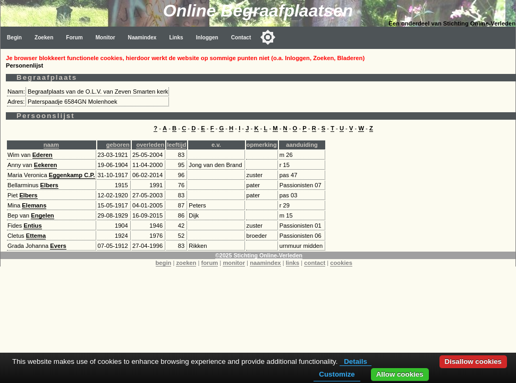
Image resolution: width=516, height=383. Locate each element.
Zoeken (44, 37)
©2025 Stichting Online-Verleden (258, 255)
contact (314, 263)
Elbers (49, 185)
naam (51, 144)
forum (209, 263)
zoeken (186, 263)
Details (355, 361)
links (293, 263)
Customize (336, 374)
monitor (234, 263)
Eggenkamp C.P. (72, 175)
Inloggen (207, 37)
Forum (74, 37)
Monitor (105, 37)
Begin (14, 37)
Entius (32, 225)
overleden (150, 144)
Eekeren (45, 165)
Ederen (42, 155)
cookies (341, 263)
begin (164, 263)
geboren (118, 144)
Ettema (36, 235)
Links (176, 37)
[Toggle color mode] (267, 37)
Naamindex (142, 37)
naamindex (265, 263)
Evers (58, 246)
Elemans (34, 205)
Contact (241, 37)
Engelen (42, 215)
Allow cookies (400, 374)
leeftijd (176, 144)
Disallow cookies (473, 361)
